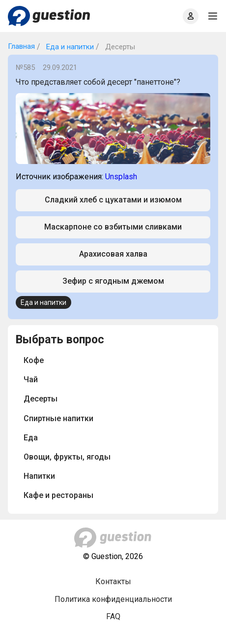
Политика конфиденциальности (113, 599)
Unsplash (121, 176)
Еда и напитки (69, 46)
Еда (31, 437)
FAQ (113, 616)
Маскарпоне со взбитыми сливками (113, 227)
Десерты (40, 398)
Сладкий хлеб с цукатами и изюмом (113, 199)
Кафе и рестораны (58, 495)
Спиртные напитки (58, 418)
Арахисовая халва (113, 254)
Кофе (34, 360)
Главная (21, 46)
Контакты (113, 581)
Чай (31, 379)
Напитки (39, 476)
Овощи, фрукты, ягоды (67, 457)
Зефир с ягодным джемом (113, 281)
